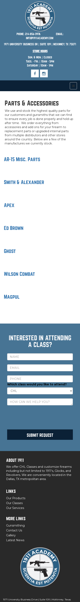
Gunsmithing (15, 525)
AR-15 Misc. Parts (22, 159)
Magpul (12, 296)
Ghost (10, 251)
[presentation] (38, 417)
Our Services (15, 508)
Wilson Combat (19, 274)
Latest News (15, 540)
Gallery (11, 535)
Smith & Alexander (24, 182)
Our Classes (14, 503)
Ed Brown (13, 228)
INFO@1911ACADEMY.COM (39, 38)
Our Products (15, 498)
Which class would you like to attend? (37, 384)
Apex (9, 205)
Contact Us (14, 530)
